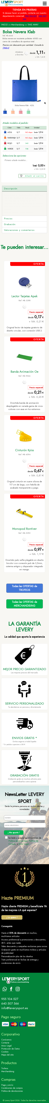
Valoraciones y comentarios (19, 230)
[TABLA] (6, 47)
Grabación (10, 224)
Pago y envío (7, 1085)
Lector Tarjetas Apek (24, 296)
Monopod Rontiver (24, 528)
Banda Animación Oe (24, 371)
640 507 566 (10, 1003)
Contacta (5, 1042)
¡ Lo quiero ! (12, 917)
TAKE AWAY (33, 24)
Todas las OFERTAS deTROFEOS (24, 588)
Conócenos (6, 1039)
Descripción (10, 188)
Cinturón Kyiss (24, 450)
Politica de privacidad (17, 840)
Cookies (4, 1051)
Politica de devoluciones (12, 1091)
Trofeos (4, 1068)
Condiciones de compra (11, 1088)
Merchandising (17, 24)
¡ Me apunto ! (14, 832)
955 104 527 (31, 16)
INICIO (4, 24)
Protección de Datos (10, 1048)
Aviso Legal (24, 843)
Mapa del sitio (7, 1054)
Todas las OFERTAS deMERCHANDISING (24, 604)
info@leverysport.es (14, 1008)
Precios (8, 218)
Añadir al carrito (34, 176)
